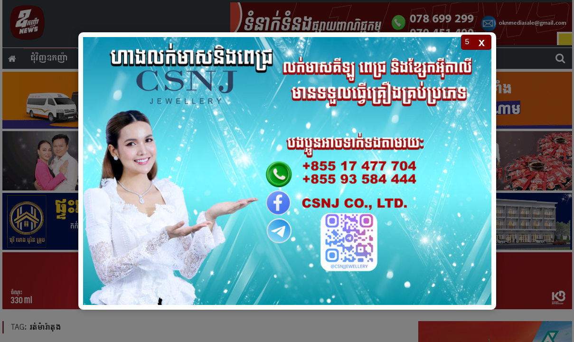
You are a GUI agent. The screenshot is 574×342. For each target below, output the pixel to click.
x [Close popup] (482, 42)
